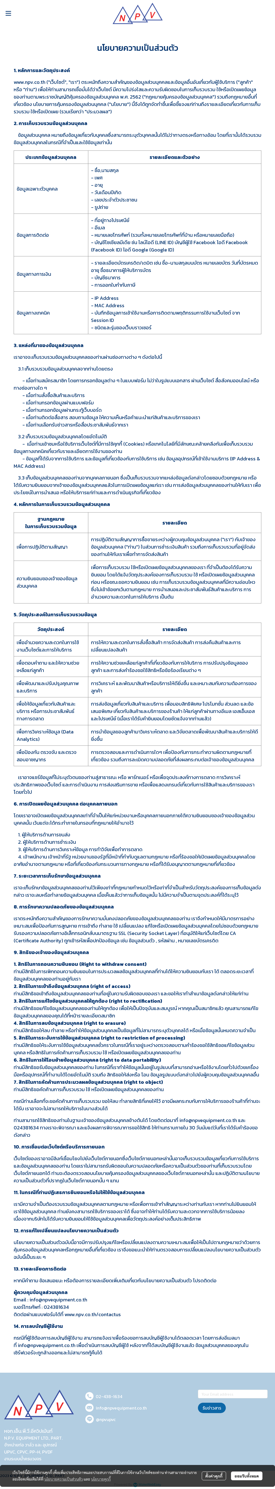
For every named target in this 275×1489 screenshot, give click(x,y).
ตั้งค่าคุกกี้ (214, 1475)
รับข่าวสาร (212, 1408)
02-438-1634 (109, 1396)
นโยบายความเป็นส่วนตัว (63, 1478)
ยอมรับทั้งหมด (247, 1475)
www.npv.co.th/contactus (93, 1314)
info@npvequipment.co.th (121, 1408)
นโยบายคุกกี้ (101, 1478)
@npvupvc (106, 1419)
